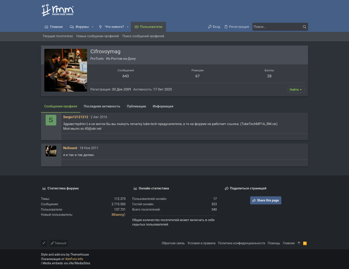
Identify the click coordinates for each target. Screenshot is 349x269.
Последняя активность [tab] (102, 106)
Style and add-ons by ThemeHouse (65, 254)
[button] (92, 27)
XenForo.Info (74, 259)
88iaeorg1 (119, 214)
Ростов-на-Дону (123, 59)
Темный (58, 243)
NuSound (70, 148)
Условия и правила (201, 243)
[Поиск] (280, 27)
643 (125, 76)
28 (269, 76)
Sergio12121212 (75, 117)
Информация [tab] (163, 106)
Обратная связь (173, 243)
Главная (289, 243)
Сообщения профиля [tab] (60, 106)
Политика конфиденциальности (241, 243)
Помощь (274, 243)
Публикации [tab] (136, 106)
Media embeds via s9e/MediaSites (66, 263)
